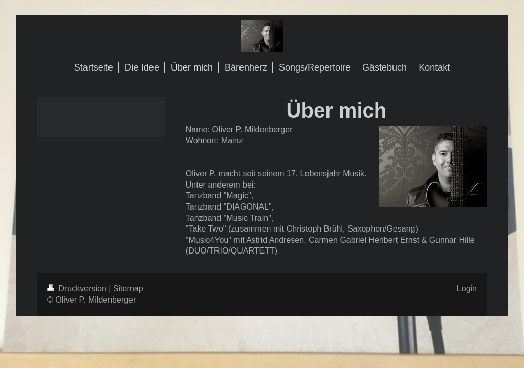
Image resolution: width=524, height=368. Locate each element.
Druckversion (77, 288)
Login (467, 288)
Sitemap (128, 288)
